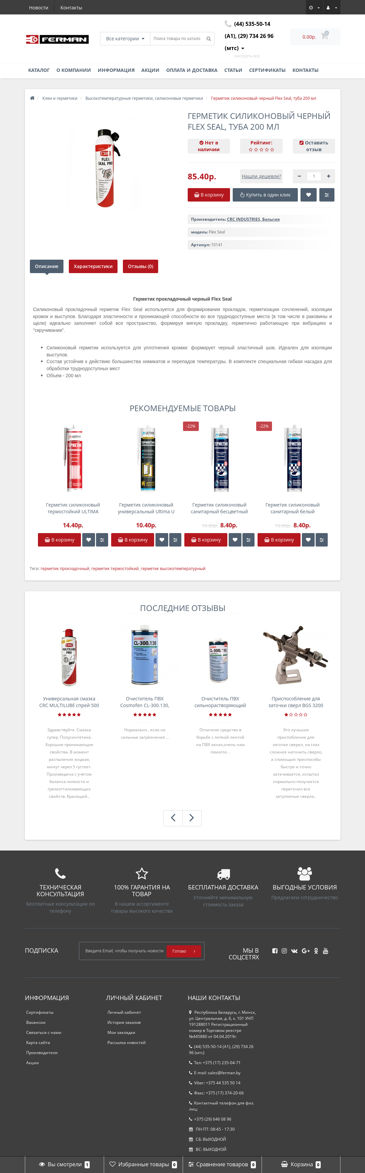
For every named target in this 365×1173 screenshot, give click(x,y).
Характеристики (93, 266)
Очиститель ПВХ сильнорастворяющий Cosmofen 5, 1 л (220, 702)
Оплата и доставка (192, 70)
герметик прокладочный (65, 568)
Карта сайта (38, 1042)
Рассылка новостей (126, 1042)
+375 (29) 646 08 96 (210, 1119)
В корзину (59, 539)
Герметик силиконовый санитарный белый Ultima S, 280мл (293, 508)
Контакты (71, 7)
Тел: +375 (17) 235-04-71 (215, 1063)
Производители (42, 1052)
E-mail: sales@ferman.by (214, 1073)
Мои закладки (121, 1032)
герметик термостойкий (115, 568)
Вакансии (36, 1022)
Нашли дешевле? (261, 176)
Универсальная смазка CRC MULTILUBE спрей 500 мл (69, 702)
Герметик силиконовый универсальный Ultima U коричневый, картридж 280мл (146, 508)
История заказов (124, 1022)
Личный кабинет (124, 1012)
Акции (150, 70)
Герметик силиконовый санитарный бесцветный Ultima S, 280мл (219, 508)
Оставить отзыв (316, 146)
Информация (116, 70)
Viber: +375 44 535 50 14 (214, 1083)
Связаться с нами (43, 1032)
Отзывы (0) (140, 266)
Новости (38, 7)
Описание (46, 266)
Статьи (233, 70)
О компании (73, 70)
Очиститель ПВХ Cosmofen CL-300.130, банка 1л (144, 702)
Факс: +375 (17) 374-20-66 (216, 1093)
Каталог (39, 70)
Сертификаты (267, 70)
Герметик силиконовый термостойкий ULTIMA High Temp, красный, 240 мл (73, 508)
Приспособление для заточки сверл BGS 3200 (295, 701)
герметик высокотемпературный (173, 568)
